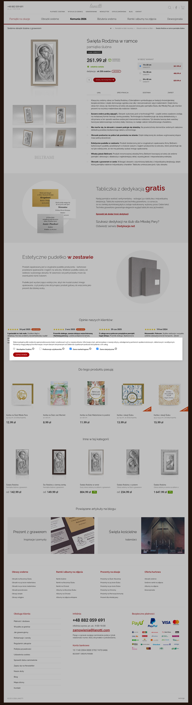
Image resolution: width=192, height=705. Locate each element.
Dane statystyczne (108, 349)
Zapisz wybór (21, 355)
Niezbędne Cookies (25, 349)
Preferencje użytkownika (54, 349)
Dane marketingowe (82, 349)
